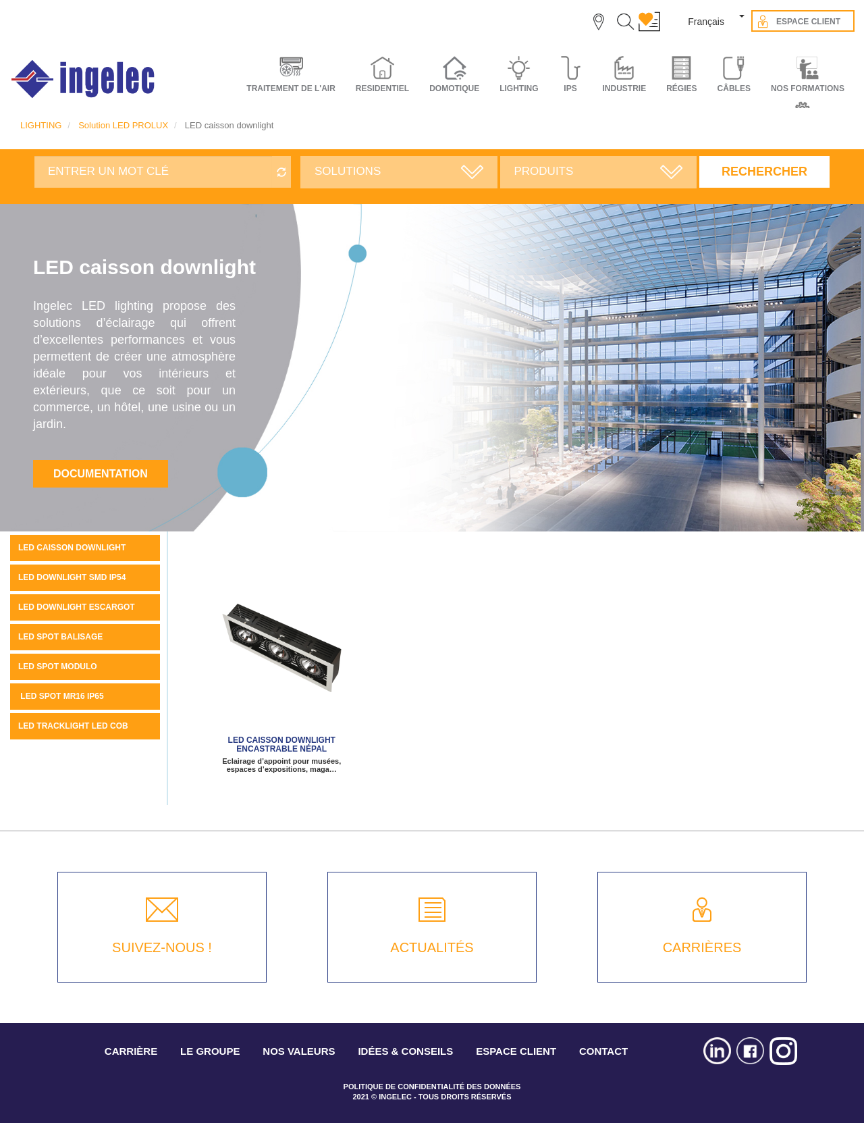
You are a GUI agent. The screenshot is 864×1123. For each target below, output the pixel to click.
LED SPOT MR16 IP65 (61, 696)
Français (706, 21)
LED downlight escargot (76, 607)
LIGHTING (40, 125)
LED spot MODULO (57, 666)
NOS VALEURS (299, 1051)
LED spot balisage (60, 637)
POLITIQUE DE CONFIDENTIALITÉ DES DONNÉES (432, 1086)
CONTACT (603, 1051)
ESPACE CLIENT (516, 1051)
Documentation (100, 473)
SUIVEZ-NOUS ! (162, 947)
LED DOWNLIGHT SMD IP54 (72, 577)
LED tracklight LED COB (73, 726)
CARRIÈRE (131, 1051)
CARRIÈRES (702, 947)
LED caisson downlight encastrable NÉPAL (281, 744)
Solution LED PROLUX (123, 125)
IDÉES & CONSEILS (405, 1051)
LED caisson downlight (72, 547)
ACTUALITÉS (431, 947)
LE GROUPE (210, 1051)
